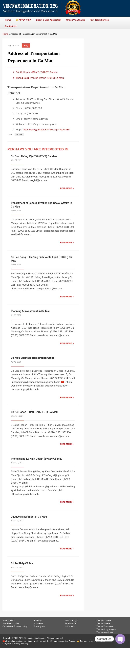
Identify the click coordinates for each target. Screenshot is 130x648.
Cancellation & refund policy (14, 626)
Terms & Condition (10, 623)
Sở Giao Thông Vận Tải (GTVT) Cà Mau (34, 156)
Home (5, 34)
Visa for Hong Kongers (106, 629)
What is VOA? (71, 623)
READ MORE (66, 188)
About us (38, 620)
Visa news (38, 623)
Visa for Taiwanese (104, 626)
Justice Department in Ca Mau (29, 516)
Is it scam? (69, 626)
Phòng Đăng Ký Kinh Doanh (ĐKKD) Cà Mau (38, 77)
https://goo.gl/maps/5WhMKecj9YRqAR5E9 (46, 129)
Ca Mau (19, 135)
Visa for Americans (104, 632)
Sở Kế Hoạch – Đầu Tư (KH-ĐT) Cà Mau (35, 72)
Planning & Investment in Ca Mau (30, 311)
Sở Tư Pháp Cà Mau (22, 563)
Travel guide (39, 626)
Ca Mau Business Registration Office (32, 357)
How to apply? (71, 620)
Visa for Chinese (103, 620)
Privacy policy (8, 620)
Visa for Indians (103, 623)
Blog (26, 45)
